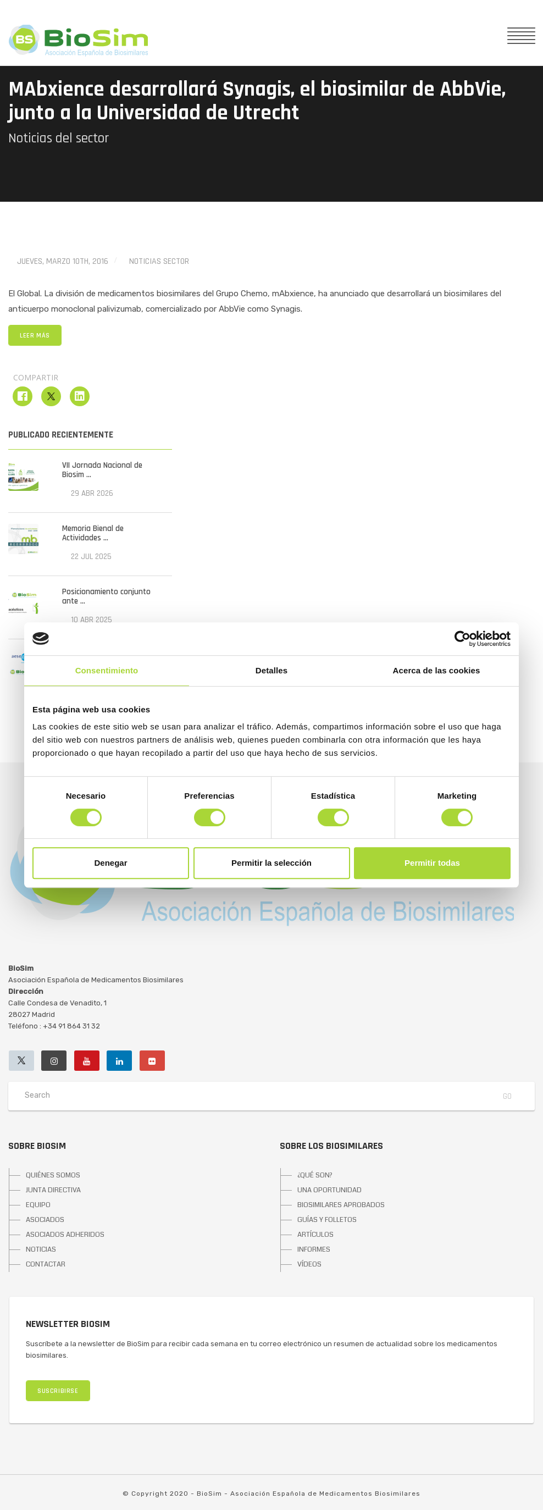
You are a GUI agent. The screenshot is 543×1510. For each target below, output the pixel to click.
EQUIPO (38, 1205)
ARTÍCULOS (315, 1235)
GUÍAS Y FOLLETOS (327, 1220)
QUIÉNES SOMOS (53, 1175)
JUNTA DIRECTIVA (53, 1190)
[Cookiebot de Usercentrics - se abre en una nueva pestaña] (462, 638)
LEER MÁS (35, 335)
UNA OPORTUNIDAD (329, 1190)
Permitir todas (432, 862)
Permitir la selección (271, 862)
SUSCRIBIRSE (58, 1391)
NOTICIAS (41, 1249)
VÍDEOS (309, 1264)
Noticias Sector (159, 261)
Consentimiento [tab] (106, 670)
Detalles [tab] (271, 670)
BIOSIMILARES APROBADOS (341, 1205)
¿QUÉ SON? (315, 1175)
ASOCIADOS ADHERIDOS (65, 1235)
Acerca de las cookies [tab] (436, 670)
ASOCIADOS (45, 1220)
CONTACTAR (45, 1264)
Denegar (110, 862)
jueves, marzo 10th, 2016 (62, 261)
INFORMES (313, 1249)
